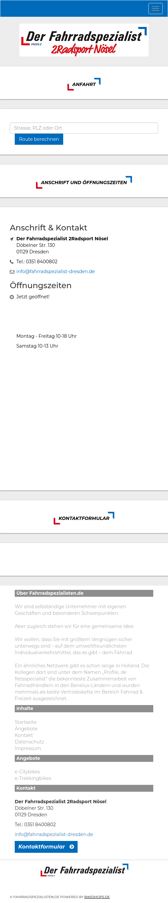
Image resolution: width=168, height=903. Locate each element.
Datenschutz (29, 742)
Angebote (26, 729)
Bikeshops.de (97, 897)
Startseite (26, 722)
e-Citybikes (27, 772)
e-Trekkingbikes (33, 778)
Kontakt (24, 735)
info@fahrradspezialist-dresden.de (55, 271)
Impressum (28, 748)
